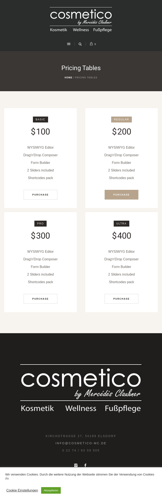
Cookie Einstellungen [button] (22, 490)
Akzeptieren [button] (51, 490)
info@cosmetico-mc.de (81, 443)
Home (68, 77)
